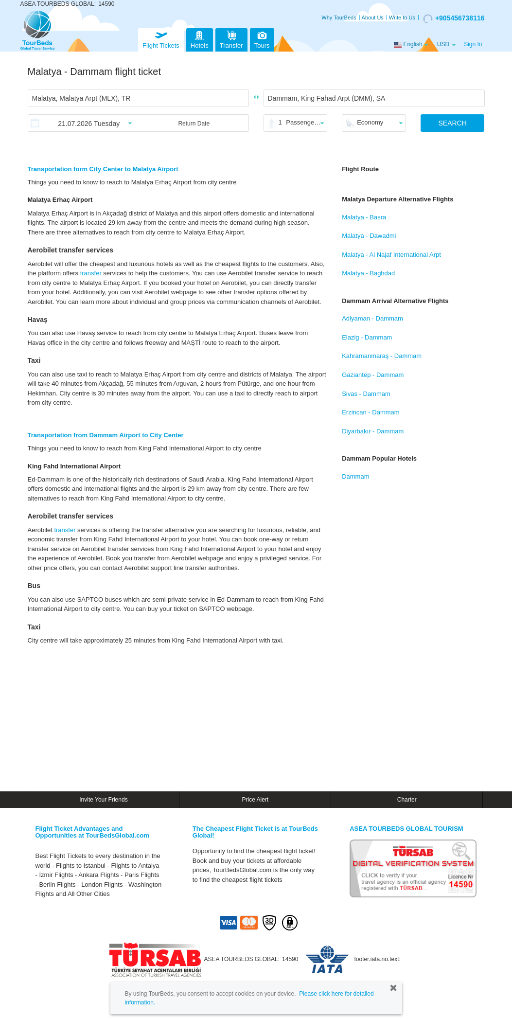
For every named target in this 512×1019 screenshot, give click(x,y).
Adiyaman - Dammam (372, 318)
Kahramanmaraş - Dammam (382, 355)
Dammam (355, 476)
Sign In (473, 44)
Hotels (200, 38)
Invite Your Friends (103, 799)
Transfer (231, 38)
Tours (262, 38)
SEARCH (452, 123)
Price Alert (255, 799)
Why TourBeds (338, 17)
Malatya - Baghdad (368, 273)
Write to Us (402, 17)
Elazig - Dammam (367, 337)
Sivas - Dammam (366, 393)
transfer (91, 273)
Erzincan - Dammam (370, 412)
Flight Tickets (160, 38)
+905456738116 (454, 18)
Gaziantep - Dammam (373, 374)
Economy (370, 122)
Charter (407, 799)
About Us (373, 17)
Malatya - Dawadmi (369, 235)
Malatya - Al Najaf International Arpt (391, 254)
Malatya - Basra (364, 217)
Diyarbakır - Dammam (373, 431)
